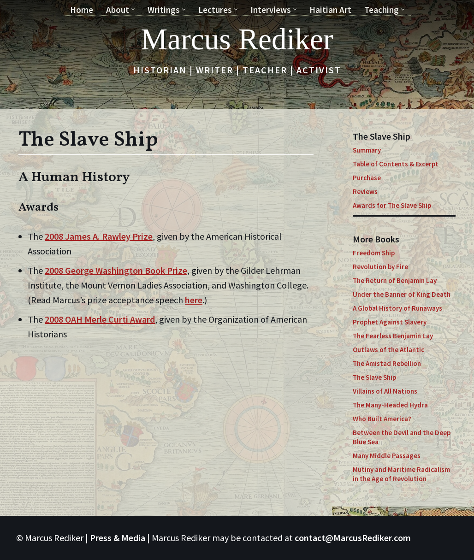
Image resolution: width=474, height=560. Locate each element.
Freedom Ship (374, 252)
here (193, 300)
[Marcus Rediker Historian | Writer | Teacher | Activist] (237, 39)
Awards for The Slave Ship (392, 205)
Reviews (365, 191)
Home (81, 9)
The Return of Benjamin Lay (395, 280)
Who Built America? (382, 418)
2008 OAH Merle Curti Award (100, 319)
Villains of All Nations (385, 391)
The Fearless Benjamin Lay (393, 335)
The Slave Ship (374, 377)
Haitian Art (330, 9)
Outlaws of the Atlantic (388, 349)
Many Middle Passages (387, 455)
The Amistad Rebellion (387, 363)
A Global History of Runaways (397, 308)
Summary (367, 150)
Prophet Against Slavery (390, 322)
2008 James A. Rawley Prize (99, 236)
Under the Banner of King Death (401, 294)
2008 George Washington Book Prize (116, 270)
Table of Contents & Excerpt (395, 163)
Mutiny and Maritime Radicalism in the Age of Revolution (401, 474)
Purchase (367, 177)
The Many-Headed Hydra (390, 405)
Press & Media (117, 537)
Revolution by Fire (380, 266)
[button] (133, 9)
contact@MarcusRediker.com (353, 537)
